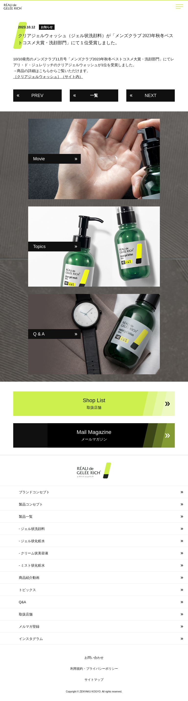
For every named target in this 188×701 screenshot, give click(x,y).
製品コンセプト (31, 504)
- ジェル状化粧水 (32, 541)
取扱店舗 (26, 614)
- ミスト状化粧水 (32, 565)
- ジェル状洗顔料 (32, 529)
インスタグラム (31, 639)
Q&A (22, 602)
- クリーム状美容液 (33, 553)
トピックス (27, 590)
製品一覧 (26, 516)
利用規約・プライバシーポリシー (94, 668)
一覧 (94, 95)
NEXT (150, 95)
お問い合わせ (94, 657)
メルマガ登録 (29, 626)
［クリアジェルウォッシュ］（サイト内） (48, 77)
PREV (37, 95)
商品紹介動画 (29, 578)
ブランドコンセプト (34, 492)
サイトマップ (94, 679)
